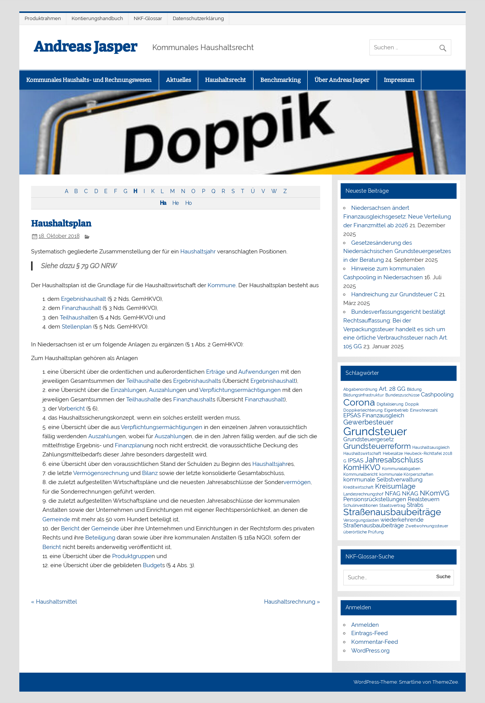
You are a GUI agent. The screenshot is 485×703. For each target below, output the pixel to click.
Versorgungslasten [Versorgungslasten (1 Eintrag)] (361, 520)
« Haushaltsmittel (54, 601)
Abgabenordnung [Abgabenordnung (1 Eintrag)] (360, 389)
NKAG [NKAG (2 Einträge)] (410, 493)
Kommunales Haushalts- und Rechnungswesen (89, 80)
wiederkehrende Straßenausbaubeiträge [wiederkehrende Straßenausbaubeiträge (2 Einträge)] (383, 522)
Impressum (399, 80)
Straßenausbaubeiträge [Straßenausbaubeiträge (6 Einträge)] (392, 512)
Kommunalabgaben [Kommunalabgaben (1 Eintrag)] (401, 468)
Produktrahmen (43, 18)
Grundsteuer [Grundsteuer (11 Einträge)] (375, 431)
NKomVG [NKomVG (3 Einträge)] (434, 493)
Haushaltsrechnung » (292, 601)
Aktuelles (178, 80)
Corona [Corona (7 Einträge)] (359, 402)
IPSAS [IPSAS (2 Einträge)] (355, 460)
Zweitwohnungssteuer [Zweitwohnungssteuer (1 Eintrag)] (426, 526)
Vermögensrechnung (101, 473)
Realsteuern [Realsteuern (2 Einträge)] (424, 499)
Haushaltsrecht (225, 80)
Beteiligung (100, 537)
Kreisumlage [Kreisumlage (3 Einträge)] (395, 486)
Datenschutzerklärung (198, 18)
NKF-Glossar (148, 18)
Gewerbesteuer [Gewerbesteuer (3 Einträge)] (368, 422)
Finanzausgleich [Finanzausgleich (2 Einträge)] (383, 415)
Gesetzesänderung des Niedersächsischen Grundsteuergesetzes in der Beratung (397, 251)
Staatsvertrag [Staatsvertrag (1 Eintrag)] (392, 505)
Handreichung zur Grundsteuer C (394, 294)
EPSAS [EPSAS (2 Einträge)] (352, 415)
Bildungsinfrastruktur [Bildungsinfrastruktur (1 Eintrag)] (363, 395)
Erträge (215, 371)
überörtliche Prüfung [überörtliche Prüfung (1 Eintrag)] (363, 532)
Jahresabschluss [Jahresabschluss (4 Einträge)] (394, 459)
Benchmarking (280, 80)
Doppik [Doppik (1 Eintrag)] (412, 404)
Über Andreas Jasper (341, 80)
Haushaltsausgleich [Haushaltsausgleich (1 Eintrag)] (430, 447)
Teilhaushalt (75, 317)
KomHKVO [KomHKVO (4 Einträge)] (361, 467)
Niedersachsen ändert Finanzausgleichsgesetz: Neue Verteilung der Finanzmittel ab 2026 (397, 216)
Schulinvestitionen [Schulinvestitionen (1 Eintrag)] (360, 505)
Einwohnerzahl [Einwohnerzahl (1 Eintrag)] (424, 410)
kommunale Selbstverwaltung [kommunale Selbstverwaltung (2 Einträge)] (382, 479)
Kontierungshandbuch (97, 18)
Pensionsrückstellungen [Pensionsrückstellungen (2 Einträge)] (374, 499)
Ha (163, 203)
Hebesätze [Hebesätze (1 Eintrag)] (393, 453)
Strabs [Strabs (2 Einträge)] (415, 505)
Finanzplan (129, 445)
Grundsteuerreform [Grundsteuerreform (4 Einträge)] (377, 446)
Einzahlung (125, 390)
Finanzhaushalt (81, 308)
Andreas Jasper (85, 46)
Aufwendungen (258, 371)
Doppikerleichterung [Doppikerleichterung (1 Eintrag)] (363, 410)
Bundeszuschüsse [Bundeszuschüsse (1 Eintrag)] (402, 395)
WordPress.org (370, 650)
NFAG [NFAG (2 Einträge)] (393, 493)
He (175, 203)
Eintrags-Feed (369, 633)
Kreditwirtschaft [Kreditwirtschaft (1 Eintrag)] (358, 487)
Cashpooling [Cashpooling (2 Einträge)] (437, 394)
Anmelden (365, 624)
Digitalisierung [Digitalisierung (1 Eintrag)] (390, 404)
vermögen (297, 482)
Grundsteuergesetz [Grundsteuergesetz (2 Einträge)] (368, 439)
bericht (76, 408)
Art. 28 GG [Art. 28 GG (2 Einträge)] (392, 388)
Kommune (222, 285)
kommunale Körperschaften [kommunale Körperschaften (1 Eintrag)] (406, 474)
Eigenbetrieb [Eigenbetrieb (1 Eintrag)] (396, 410)
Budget (152, 565)
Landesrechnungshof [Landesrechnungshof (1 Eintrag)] (363, 494)
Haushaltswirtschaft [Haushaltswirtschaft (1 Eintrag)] (362, 453)
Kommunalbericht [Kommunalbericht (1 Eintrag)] (360, 474)
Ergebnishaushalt (83, 299)
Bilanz (150, 473)
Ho (188, 203)
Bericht (70, 528)
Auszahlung (164, 390)
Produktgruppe (132, 556)
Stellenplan (77, 326)
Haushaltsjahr (198, 251)
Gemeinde (56, 519)
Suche (443, 576)
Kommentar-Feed (374, 642)
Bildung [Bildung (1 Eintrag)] (414, 389)
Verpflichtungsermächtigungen (240, 390)
